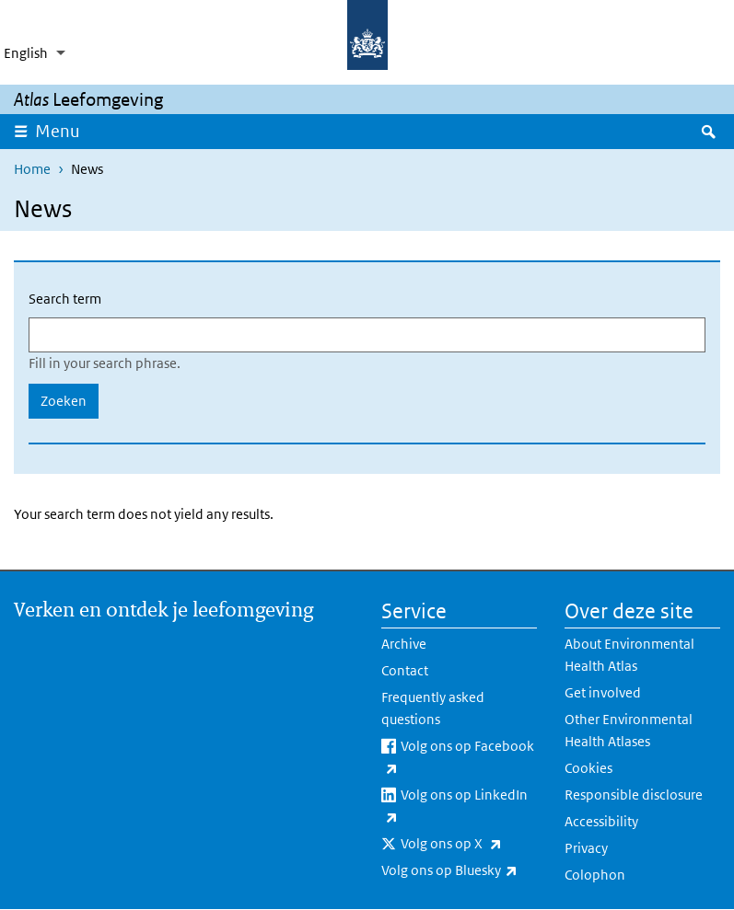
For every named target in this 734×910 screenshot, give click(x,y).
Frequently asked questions (432, 708)
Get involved (603, 692)
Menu (63, 131)
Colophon (595, 874)
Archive (403, 643)
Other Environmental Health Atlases (629, 730)
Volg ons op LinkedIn (454, 807)
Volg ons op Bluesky (459, 870)
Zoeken (64, 400)
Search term (65, 298)
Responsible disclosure (634, 794)
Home (32, 169)
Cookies (588, 768)
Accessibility (601, 821)
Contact (404, 670)
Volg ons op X (469, 844)
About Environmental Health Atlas (629, 654)
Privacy (586, 848)
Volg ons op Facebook (457, 758)
